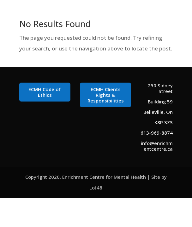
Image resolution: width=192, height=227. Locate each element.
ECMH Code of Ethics (44, 92)
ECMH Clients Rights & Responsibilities (105, 95)
